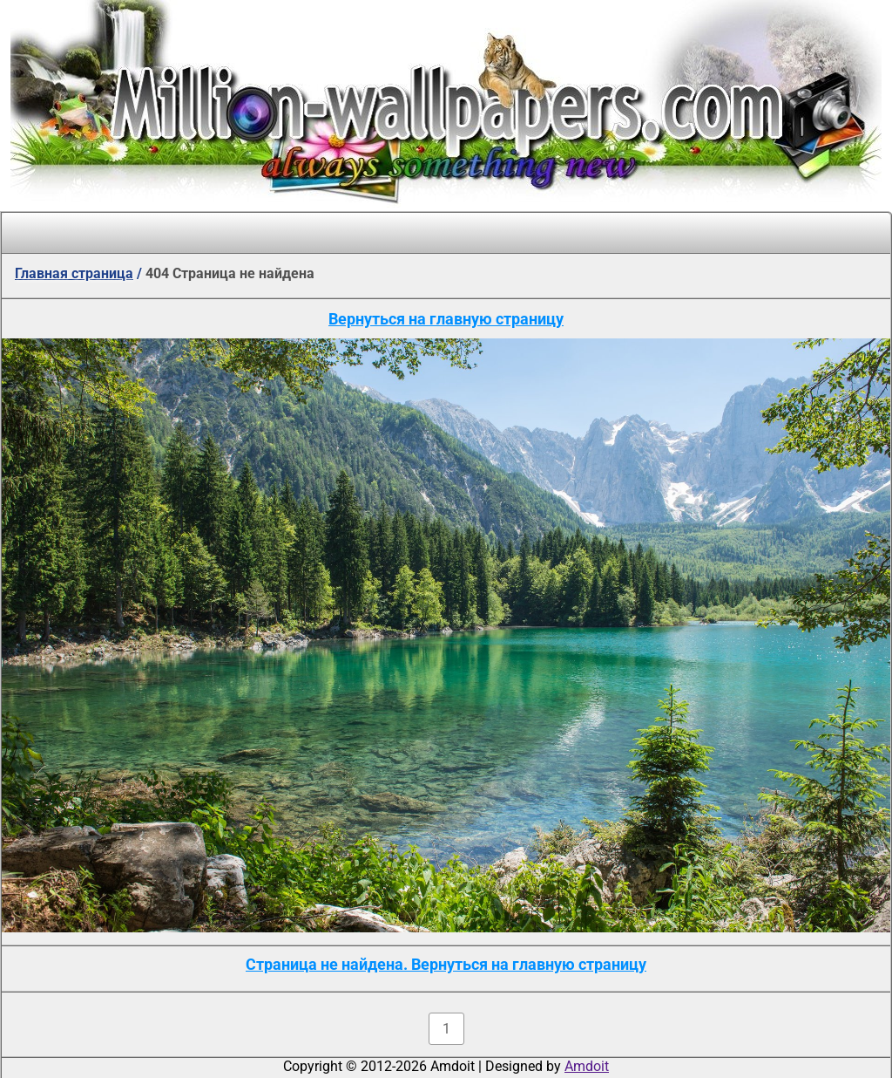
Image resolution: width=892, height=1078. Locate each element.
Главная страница (74, 273)
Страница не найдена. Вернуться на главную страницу (446, 964)
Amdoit (586, 1066)
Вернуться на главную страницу (446, 319)
